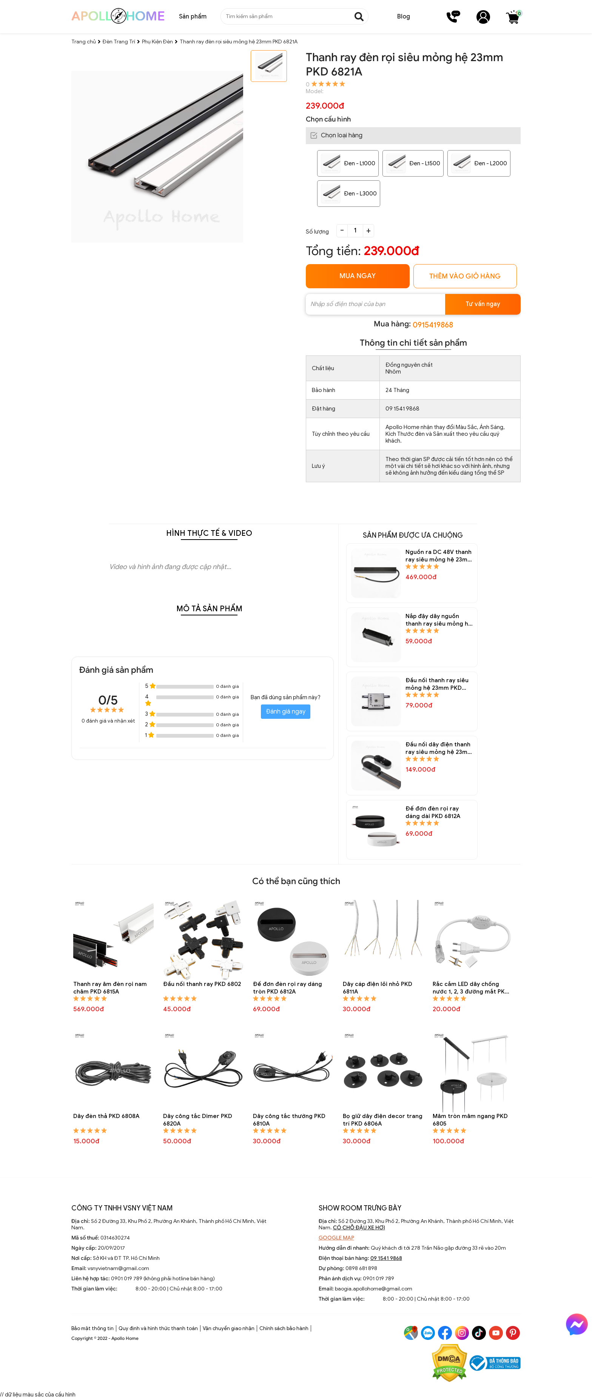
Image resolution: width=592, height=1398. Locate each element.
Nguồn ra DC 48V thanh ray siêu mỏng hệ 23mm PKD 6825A (439, 556)
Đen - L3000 (360, 193)
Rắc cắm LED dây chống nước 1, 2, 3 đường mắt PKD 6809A (471, 988)
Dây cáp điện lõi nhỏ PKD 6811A (377, 988)
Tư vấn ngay (483, 304)
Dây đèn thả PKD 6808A (106, 1116)
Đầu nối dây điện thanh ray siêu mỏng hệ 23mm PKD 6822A (439, 748)
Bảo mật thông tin (92, 1328)
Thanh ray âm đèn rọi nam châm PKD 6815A (110, 988)
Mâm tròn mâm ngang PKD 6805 (470, 1120)
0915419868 (433, 325)
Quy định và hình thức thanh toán (158, 1328)
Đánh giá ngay (285, 711)
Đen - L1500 (424, 163)
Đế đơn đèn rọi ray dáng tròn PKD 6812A (287, 988)
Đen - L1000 (359, 163)
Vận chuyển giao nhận (228, 1328)
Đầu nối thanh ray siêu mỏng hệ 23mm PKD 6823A (437, 684)
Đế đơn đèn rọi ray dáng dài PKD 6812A (432, 812)
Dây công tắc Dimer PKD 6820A (197, 1120)
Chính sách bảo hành (283, 1328)
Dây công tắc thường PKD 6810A (289, 1120)
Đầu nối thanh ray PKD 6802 (202, 984)
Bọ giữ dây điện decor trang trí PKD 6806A (382, 1120)
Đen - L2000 (490, 163)
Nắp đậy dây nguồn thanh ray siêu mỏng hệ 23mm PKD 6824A (438, 620)
